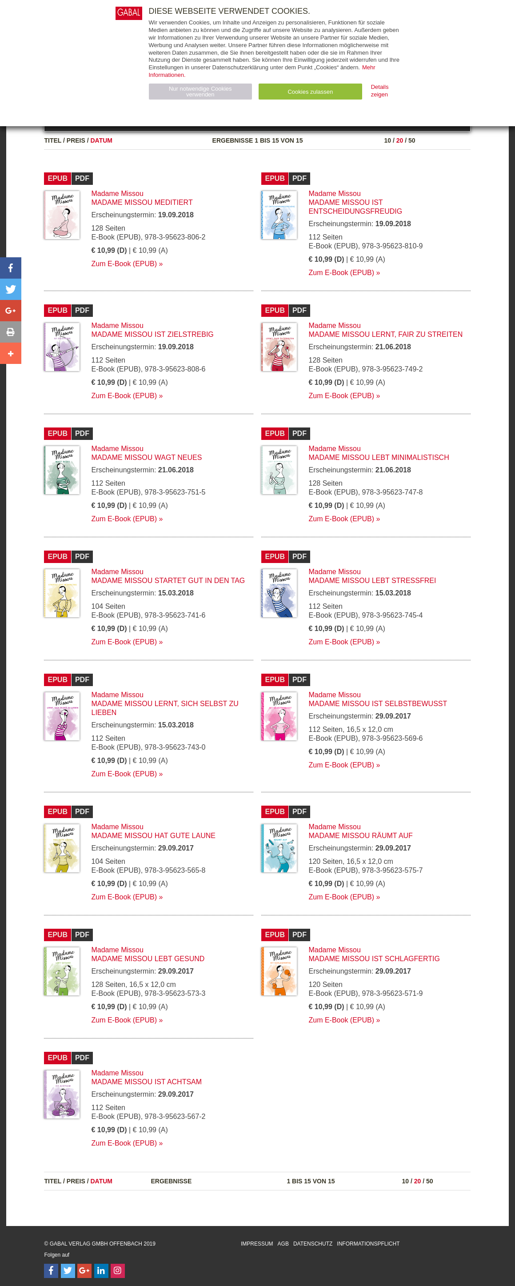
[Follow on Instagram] (118, 1271)
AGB (283, 1244)
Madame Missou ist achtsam (146, 1082)
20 (399, 140)
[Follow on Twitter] (68, 1271)
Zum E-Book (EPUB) (124, 264)
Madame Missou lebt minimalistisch (378, 457)
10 (387, 140)
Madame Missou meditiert (141, 202)
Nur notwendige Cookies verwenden (200, 91)
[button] (10, 268)
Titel (52, 140)
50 (411, 140)
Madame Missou (117, 193)
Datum (101, 140)
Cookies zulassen (310, 91)
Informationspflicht (368, 1244)
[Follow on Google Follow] (84, 1271)
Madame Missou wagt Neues (146, 457)
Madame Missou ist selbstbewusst (377, 703)
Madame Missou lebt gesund (147, 959)
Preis (76, 140)
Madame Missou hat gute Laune (153, 835)
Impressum (257, 1244)
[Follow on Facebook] (51, 1271)
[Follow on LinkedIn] (101, 1271)
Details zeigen (380, 91)
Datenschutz (312, 1244)
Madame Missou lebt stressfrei (372, 580)
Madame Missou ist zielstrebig (152, 334)
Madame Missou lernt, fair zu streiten (385, 334)
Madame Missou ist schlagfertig (373, 959)
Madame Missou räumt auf (360, 835)
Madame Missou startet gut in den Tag (168, 580)
